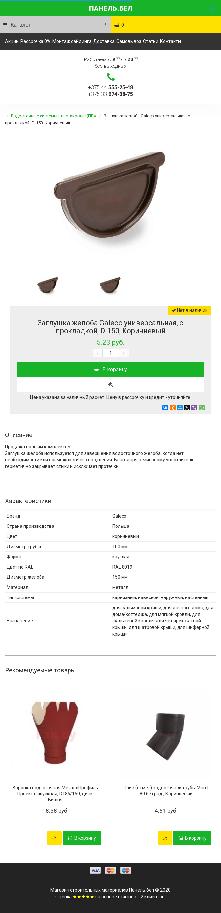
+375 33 (110, 94)
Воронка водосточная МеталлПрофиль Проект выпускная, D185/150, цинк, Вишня (55, 793)
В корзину (110, 369)
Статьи (150, 41)
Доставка (104, 41)
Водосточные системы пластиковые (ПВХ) (54, 115)
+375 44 (110, 87)
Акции (12, 41)
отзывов (127, 896)
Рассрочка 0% (35, 41)
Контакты (170, 41)
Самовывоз (128, 41)
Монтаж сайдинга (72, 41)
